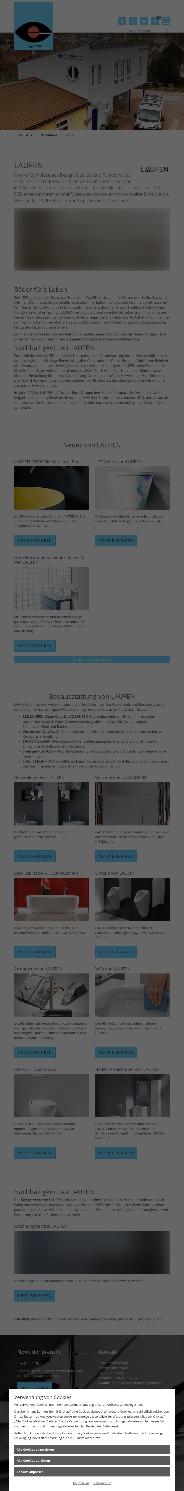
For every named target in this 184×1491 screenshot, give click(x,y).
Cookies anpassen (30, 1472)
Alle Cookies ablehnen (33, 1460)
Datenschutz (102, 1483)
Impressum (81, 1483)
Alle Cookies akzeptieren (35, 1449)
